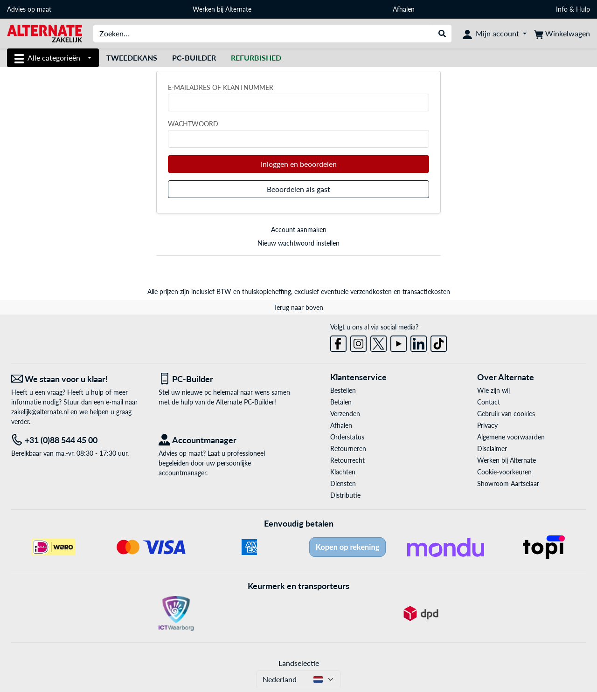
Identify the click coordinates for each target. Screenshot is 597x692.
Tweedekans (131, 57)
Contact (488, 402)
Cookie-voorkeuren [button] (504, 472)
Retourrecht (347, 460)
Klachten (342, 472)
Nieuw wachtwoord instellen (298, 243)
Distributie (345, 495)
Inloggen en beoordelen (299, 163)
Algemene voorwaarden (511, 437)
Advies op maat (29, 9)
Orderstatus (347, 437)
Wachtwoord (193, 124)
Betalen (341, 402)
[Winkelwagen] (562, 33)
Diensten (343, 483)
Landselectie (298, 662)
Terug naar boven (298, 307)
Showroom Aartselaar (508, 483)
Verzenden (345, 414)
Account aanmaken (298, 229)
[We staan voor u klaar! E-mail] (78, 379)
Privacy (487, 425)
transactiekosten (426, 291)
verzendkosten (371, 291)
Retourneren (348, 448)
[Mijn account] (495, 33)
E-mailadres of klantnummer (220, 87)
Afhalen (404, 9)
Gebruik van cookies (506, 414)
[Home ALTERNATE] (44, 33)
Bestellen (343, 390)
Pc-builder (194, 57)
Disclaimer (492, 448)
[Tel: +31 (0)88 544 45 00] (78, 440)
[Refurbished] (256, 57)
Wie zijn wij (493, 390)
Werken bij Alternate (222, 9)
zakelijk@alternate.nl (40, 412)
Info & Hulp (573, 9)
